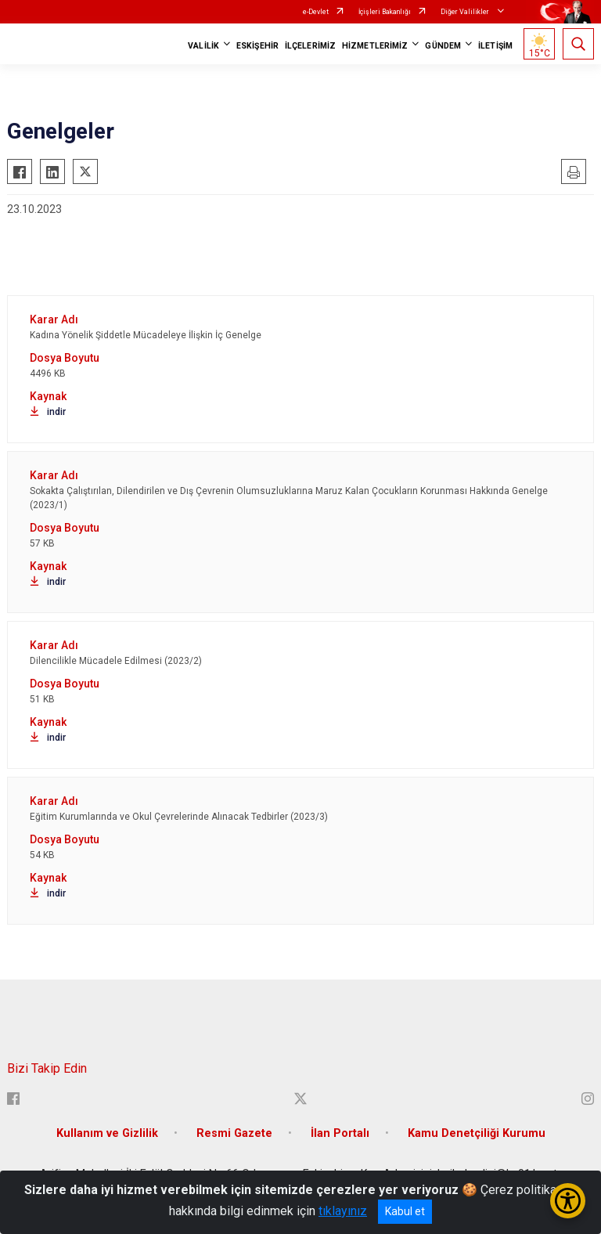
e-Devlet (316, 12)
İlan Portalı (340, 1133)
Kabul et (405, 1211)
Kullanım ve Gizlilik (107, 1133)
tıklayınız (342, 1210)
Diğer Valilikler (466, 12)
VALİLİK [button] (203, 46)
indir (48, 411)
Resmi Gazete (234, 1133)
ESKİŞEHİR (257, 46)
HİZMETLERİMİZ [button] (375, 46)
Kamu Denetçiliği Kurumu (476, 1133)
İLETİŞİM (495, 46)
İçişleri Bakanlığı (384, 12)
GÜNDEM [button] (443, 46)
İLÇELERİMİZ (310, 46)
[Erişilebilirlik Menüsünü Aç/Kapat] (567, 1200)
